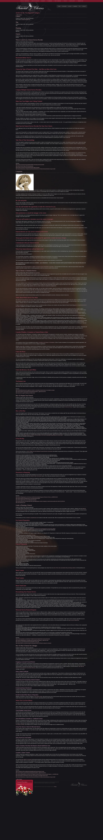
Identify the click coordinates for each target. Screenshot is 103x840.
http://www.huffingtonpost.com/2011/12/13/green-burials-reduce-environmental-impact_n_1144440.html (37, 774)
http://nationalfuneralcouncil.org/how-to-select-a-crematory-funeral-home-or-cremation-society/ (35, 390)
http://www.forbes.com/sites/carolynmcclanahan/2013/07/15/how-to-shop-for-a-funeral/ (33, 643)
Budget (43, 1)
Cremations (80, 1)
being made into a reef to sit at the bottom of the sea (34, 435)
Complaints (72, 1)
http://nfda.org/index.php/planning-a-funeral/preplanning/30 (28, 498)
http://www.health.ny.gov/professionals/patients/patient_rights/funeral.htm (31, 391)
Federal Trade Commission (36, 476)
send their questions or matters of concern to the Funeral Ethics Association (38, 266)
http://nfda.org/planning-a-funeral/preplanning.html (26, 499)
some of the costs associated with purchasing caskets (64, 567)
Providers (64, 6)
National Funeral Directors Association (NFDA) (27, 299)
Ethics (65, 1)
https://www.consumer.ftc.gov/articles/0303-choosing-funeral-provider (30, 164)
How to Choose (35, 1)
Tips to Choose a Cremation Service (26, 270)
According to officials (20, 724)
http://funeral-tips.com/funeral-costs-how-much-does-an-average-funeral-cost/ (32, 775)
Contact (84, 6)
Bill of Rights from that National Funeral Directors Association (40, 451)
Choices (69, 6)
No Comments (37, 272)
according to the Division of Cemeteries (46, 342)
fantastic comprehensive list (32, 517)
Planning (49, 1)
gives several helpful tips (74, 620)
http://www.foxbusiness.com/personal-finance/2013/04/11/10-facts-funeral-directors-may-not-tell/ (35, 168)
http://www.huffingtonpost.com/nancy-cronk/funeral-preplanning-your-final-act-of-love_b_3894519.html (37, 497)
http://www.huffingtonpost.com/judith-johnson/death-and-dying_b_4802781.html (32, 640)
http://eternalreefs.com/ (20, 502)
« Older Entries (19, 14)
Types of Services (24, 1)
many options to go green (26, 759)
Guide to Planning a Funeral (24, 505)
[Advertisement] (24, 817)
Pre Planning (58, 1)
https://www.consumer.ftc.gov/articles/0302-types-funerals (27, 167)
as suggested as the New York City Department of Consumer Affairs (41, 528)
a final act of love (68, 406)
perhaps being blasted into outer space (55, 435)
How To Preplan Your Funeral (24, 395)
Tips (80, 6)
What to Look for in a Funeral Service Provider (29, 40)
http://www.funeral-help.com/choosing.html (24, 166)
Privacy (55, 786)
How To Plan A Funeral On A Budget (26, 645)
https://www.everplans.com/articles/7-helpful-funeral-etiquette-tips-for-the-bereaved (33, 638)
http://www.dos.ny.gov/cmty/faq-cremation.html (25, 392)
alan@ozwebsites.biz (26, 19)
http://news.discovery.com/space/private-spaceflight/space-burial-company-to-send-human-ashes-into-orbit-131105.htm (40, 501)
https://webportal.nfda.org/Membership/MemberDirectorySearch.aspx (30, 771)
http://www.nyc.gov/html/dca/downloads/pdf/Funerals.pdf (27, 641)
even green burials (38, 696)
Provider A (20, 784)
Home (59, 6)
